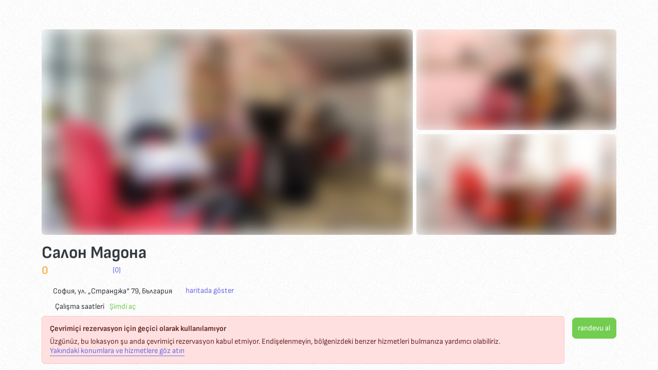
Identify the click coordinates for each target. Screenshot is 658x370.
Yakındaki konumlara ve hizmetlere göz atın (117, 351)
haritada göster (210, 290)
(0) (117, 270)
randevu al (594, 328)
